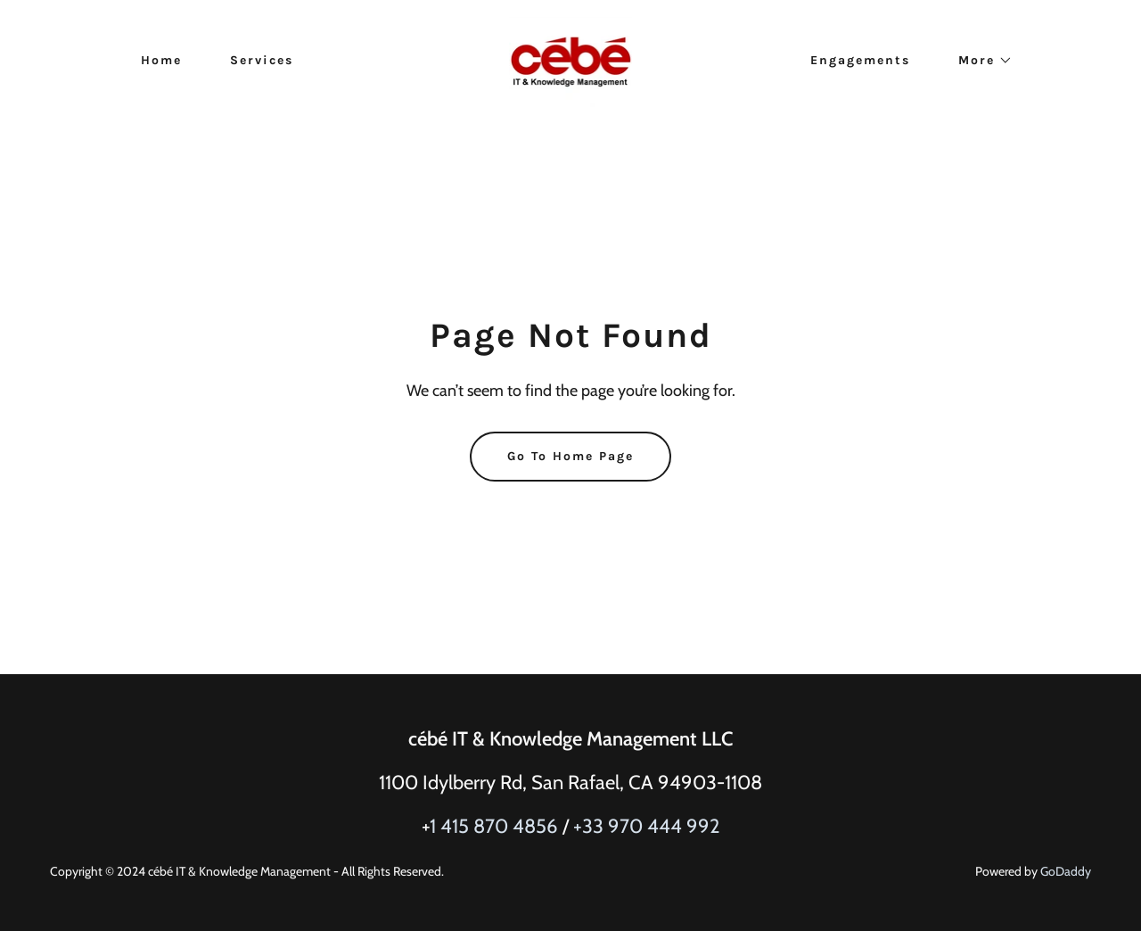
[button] (979, 60)
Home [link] (161, 60)
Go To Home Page (570, 456)
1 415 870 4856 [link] (494, 826)
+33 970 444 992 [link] (646, 826)
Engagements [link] (860, 60)
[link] (571, 59)
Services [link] (261, 60)
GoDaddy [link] (1065, 871)
